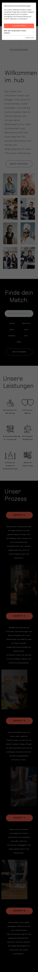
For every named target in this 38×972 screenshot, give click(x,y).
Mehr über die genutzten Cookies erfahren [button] (19, 32)
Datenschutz (30, 38)
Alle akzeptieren (19, 26)
